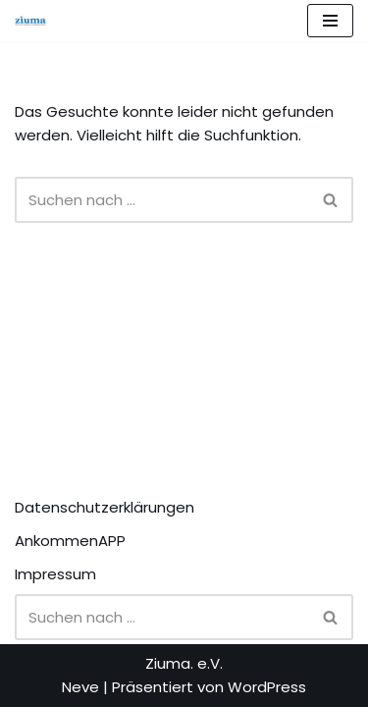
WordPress (267, 687)
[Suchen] (162, 200)
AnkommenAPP (70, 540)
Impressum (55, 574)
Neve (80, 687)
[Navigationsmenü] (330, 20)
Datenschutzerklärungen (104, 507)
